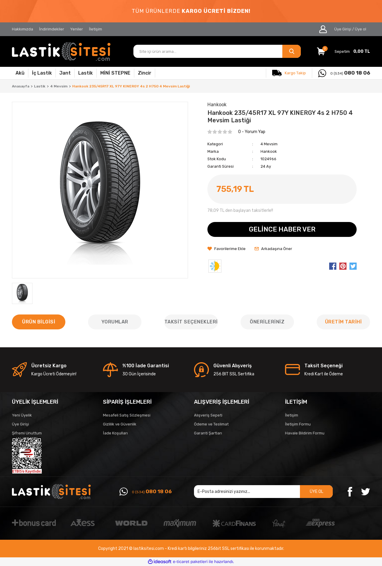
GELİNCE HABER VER (282, 229)
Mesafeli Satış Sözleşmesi (126, 415)
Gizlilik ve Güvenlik (119, 424)
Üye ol (360, 29)
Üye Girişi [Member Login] (342, 29)
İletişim (95, 29)
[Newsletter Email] (263, 491)
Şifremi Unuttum (27, 433)
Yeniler (76, 29)
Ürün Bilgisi (38, 322)
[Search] (217, 51)
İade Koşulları (115, 433)
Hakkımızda (22, 29)
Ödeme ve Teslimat (211, 424)
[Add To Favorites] (226, 249)
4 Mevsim (269, 144)
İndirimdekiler (51, 29)
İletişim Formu (298, 424)
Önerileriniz (267, 322)
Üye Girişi (20, 424)
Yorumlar (114, 322)
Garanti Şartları (208, 433)
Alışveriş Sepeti (208, 415)
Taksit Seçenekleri (191, 322)
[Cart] (343, 51)
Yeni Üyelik (22, 415)
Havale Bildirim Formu (304, 433)
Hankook (269, 151)
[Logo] (61, 51)
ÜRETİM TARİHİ (343, 322)
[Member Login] (323, 29)
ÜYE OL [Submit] (316, 491)
